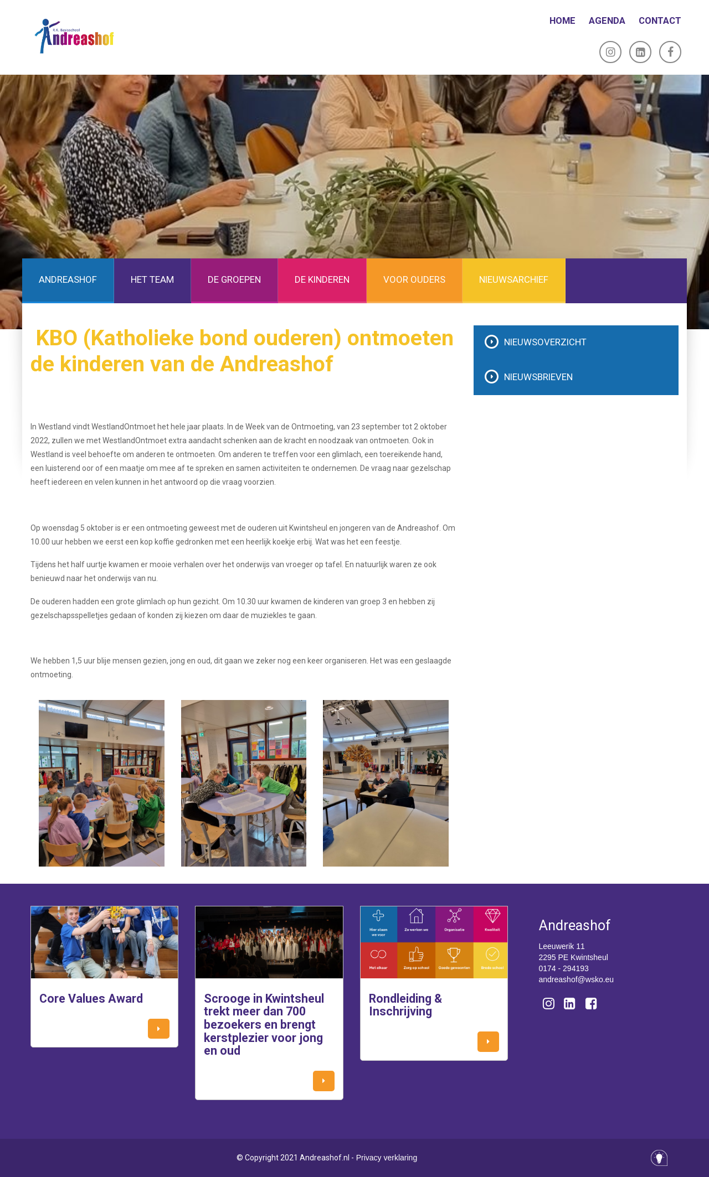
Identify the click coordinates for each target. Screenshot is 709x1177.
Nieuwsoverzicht (545, 342)
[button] (158, 1029)
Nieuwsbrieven (538, 376)
